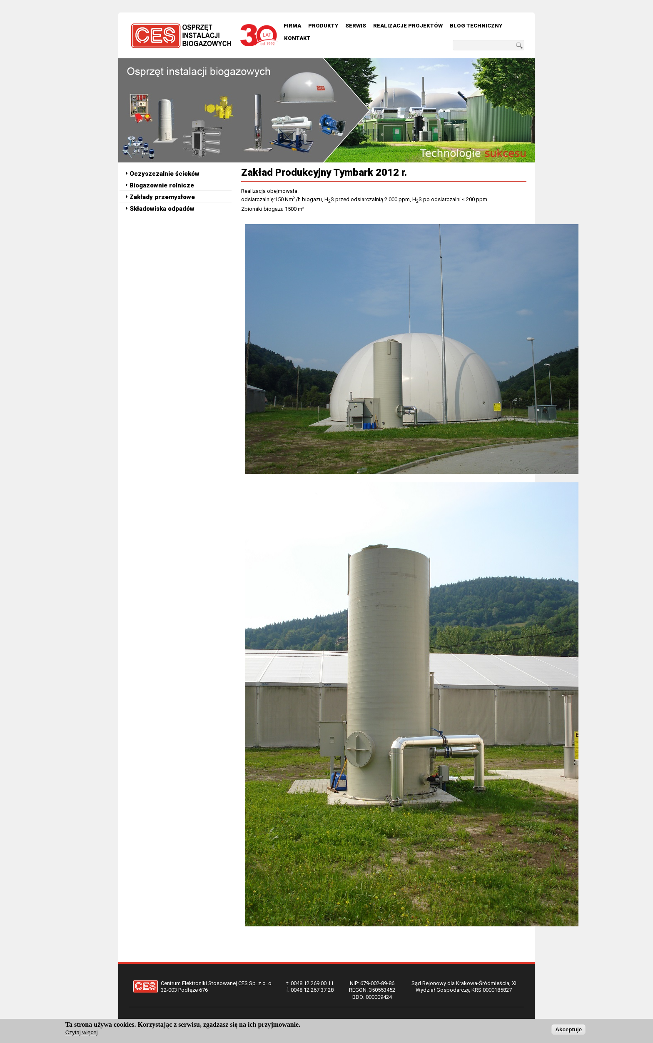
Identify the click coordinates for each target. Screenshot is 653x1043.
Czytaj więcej (81, 1032)
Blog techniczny (476, 25)
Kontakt (297, 38)
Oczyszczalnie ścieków (164, 173)
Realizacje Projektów (408, 25)
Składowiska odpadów (162, 208)
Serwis (355, 25)
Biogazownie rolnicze (162, 185)
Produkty (323, 25)
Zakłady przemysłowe (162, 197)
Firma (292, 25)
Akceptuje (568, 1030)
